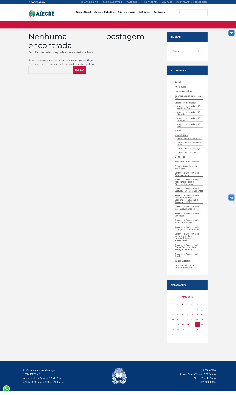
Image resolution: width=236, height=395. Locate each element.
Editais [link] (178, 131)
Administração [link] (126, 12)
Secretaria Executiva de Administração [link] (187, 174)
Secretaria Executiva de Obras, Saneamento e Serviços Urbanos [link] (187, 251)
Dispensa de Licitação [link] (186, 103)
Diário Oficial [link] (83, 12)
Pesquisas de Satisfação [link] (187, 162)
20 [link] (187, 328)
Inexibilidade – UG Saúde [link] (187, 153)
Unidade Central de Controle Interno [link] (184, 270)
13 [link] (187, 323)
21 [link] (192, 328)
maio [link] (187, 300)
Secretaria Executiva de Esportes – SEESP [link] (187, 225)
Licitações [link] (180, 158)
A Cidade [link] (144, 12)
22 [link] (197, 328)
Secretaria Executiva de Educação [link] (187, 218)
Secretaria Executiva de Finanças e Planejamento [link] (187, 231)
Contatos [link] (159, 12)
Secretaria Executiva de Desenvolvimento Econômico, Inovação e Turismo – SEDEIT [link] (187, 202)
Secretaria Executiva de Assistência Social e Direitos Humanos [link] (187, 182)
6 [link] (187, 319)
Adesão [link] (178, 83)
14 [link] (192, 323)
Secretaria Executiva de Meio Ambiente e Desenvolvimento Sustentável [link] (187, 241)
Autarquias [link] (180, 87)
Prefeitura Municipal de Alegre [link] (77, 60)
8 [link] (197, 319)
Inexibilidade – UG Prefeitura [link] (189, 139)
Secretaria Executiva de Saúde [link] (187, 259)
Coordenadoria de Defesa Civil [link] (188, 97)
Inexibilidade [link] (181, 136)
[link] (231, 33)
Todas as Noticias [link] (184, 265)
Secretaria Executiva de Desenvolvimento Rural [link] (187, 211)
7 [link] (192, 319)
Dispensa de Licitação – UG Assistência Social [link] (188, 107)
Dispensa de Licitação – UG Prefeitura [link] (188, 120)
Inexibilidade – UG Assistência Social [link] (190, 144)
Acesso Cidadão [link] (104, 12)
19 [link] (183, 328)
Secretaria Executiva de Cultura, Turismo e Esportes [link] (187, 191)
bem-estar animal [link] (184, 92)
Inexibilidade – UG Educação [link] (189, 149)
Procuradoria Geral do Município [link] (186, 168)
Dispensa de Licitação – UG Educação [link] (188, 113)
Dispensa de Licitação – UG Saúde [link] (188, 126)
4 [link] (178, 319)
